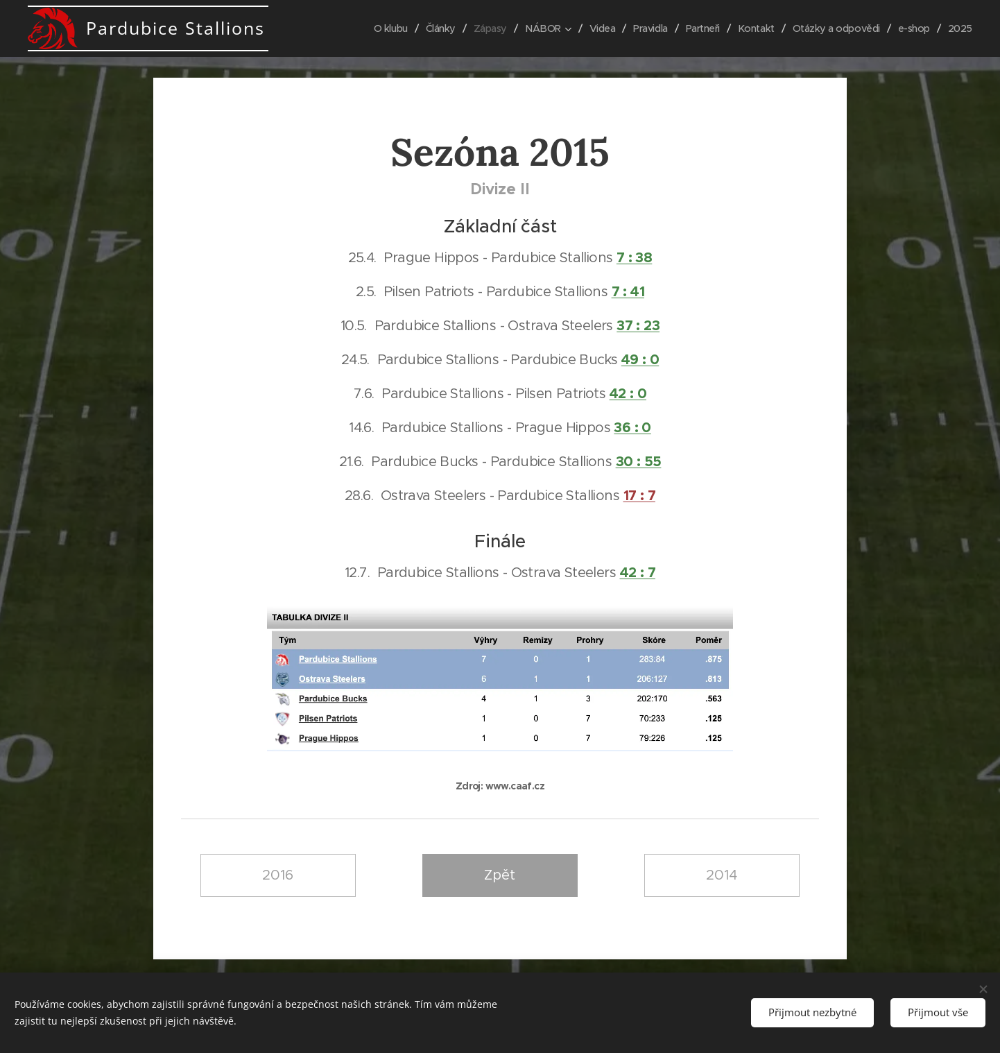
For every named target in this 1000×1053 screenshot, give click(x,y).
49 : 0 (640, 359)
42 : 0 (628, 393)
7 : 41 (628, 291)
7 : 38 (634, 257)
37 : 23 (638, 325)
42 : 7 (637, 572)
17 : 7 (639, 495)
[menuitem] (370, 28)
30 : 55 (639, 461)
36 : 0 (632, 427)
